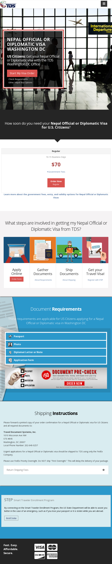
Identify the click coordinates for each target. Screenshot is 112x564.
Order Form (17, 279)
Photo (14, 344)
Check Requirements (18, 79)
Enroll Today (11, 518)
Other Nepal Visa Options (20, 82)
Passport (16, 336)
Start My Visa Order (22, 73)
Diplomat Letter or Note (25, 352)
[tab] (56, 470)
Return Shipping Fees (56, 470)
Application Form (21, 360)
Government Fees (56, 171)
